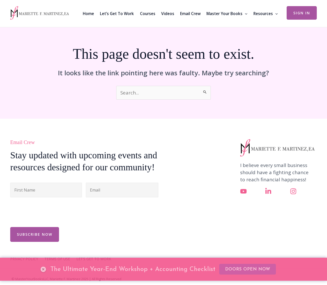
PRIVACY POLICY (24, 259)
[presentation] (49, 211)
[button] (244, 13)
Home (88, 13)
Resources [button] (265, 13)
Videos (167, 13)
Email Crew (190, 13)
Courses (147, 13)
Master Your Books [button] (226, 13)
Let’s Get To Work (117, 13)
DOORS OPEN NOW (247, 258)
